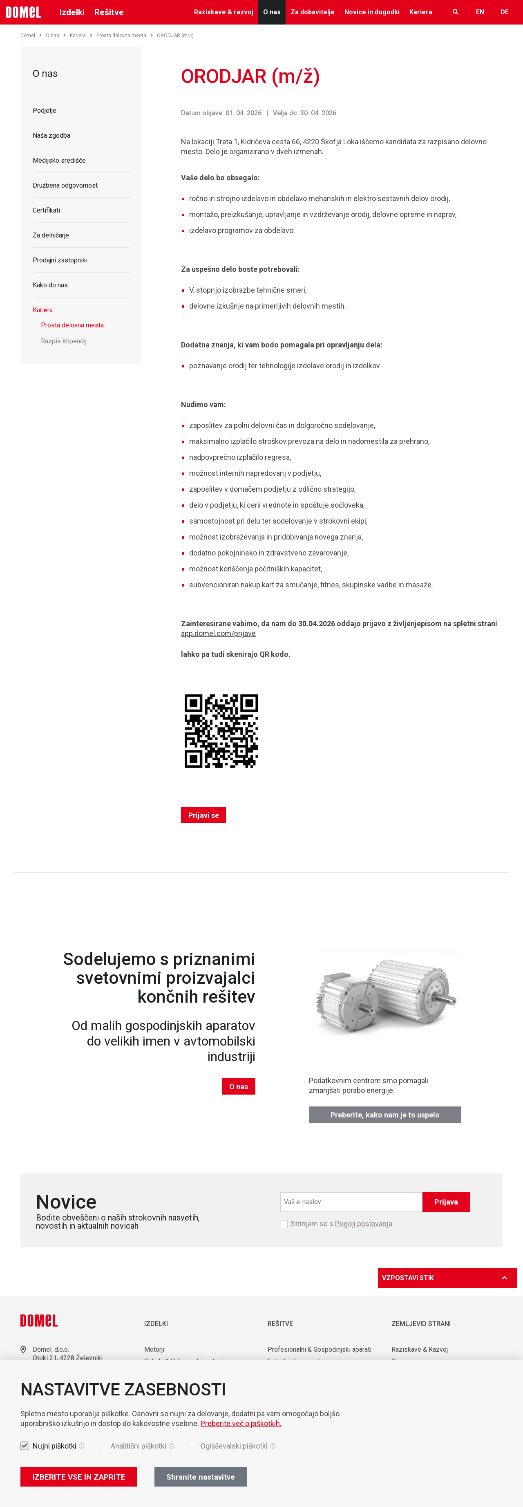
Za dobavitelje (313, 12)
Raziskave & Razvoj (419, 1349)
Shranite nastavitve (200, 1477)
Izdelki (72, 12)
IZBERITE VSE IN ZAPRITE (78, 1477)
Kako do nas (50, 285)
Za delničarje (51, 235)
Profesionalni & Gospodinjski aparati (319, 1349)
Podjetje (44, 110)
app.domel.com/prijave (218, 633)
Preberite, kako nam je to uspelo (385, 1115)
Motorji (154, 1349)
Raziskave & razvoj (223, 12)
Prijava (446, 1202)
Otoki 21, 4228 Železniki (68, 1358)
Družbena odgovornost (65, 185)
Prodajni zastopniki (60, 260)
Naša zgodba (51, 135)
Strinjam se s (341, 1223)
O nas (272, 12)
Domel (31, 35)
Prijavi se (203, 815)
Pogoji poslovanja (363, 1223)
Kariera (420, 12)
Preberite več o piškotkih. (241, 1423)
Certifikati (46, 210)
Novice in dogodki (372, 12)
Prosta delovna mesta (124, 35)
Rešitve (109, 12)
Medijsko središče (59, 160)
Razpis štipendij (64, 341)
